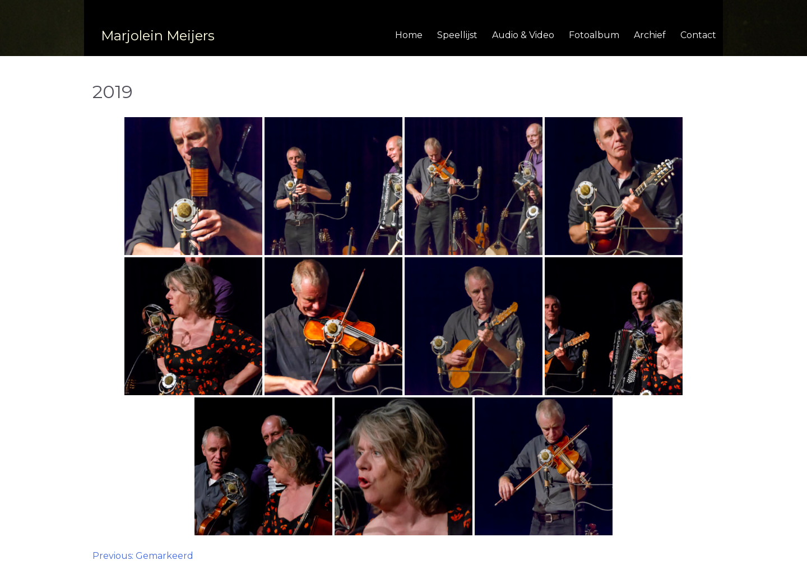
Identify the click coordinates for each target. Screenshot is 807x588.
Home (409, 35)
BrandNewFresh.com (467, 575)
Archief (650, 35)
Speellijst (457, 35)
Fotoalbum (594, 35)
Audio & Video (523, 35)
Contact (698, 35)
